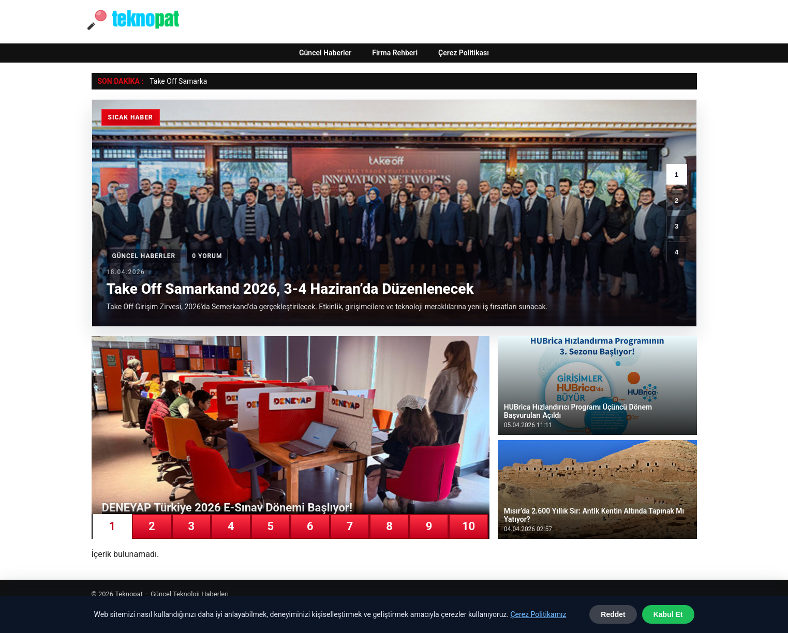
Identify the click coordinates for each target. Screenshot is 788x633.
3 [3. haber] (676, 226)
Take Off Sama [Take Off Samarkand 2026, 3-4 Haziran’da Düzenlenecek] (173, 81)
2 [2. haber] (676, 200)
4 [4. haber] (676, 252)
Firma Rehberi (395, 53)
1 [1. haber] (676, 174)
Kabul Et (668, 614)
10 (468, 526)
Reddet (613, 614)
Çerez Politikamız (538, 614)
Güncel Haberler (325, 53)
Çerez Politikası (463, 53)
